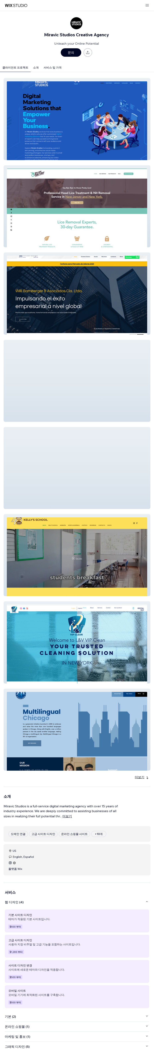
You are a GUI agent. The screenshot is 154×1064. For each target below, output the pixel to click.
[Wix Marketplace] (16, 5)
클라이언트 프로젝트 (15, 67)
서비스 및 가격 (53, 67)
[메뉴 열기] (147, 5)
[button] (77, 119)
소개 (36, 67)
